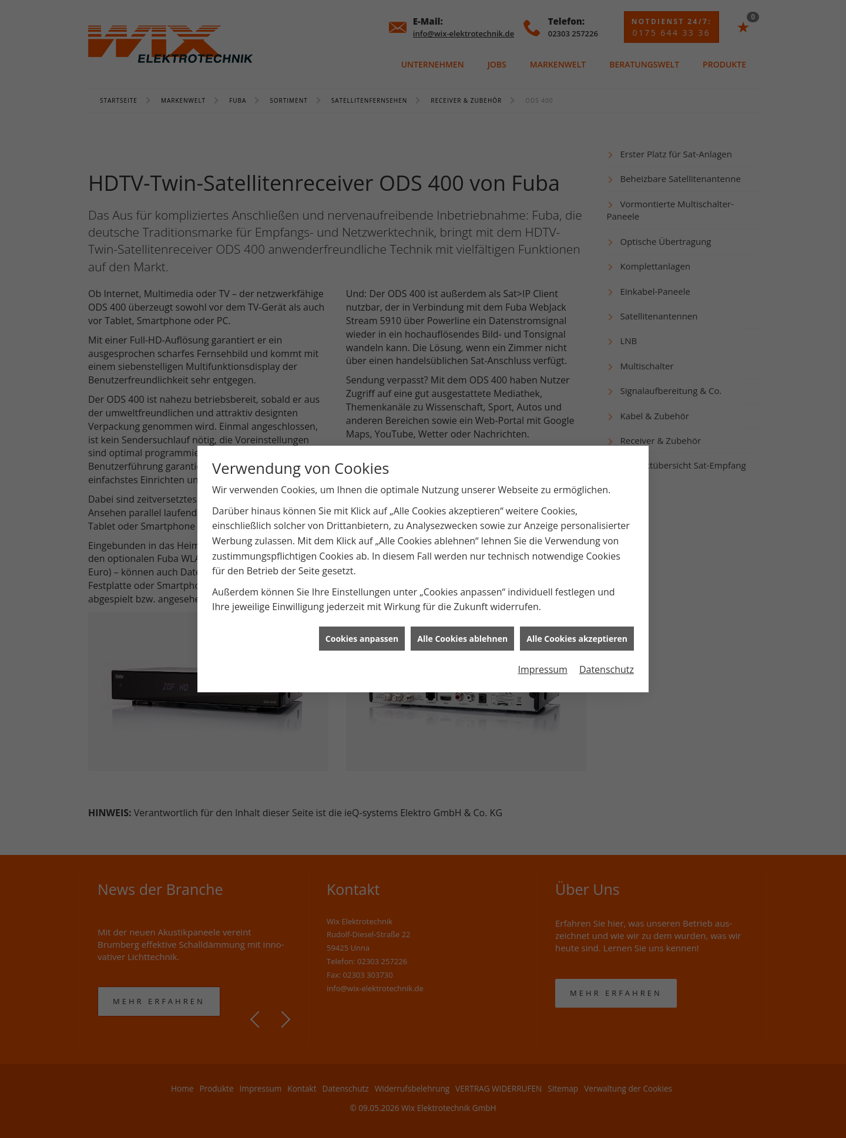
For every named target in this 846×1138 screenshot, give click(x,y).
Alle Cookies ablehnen (462, 618)
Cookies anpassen (361, 618)
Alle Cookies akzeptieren (576, 618)
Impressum (542, 650)
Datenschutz (606, 650)
